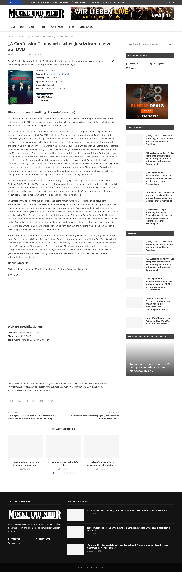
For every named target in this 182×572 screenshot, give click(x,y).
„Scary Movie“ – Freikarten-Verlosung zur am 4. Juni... (25, 463)
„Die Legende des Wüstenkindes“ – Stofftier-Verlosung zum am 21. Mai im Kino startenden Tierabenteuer (159, 178)
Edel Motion (49, 70)
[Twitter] (173, 2)
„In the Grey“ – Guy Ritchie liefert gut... (47, 2)
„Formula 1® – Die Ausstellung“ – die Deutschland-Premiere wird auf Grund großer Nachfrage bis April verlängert (127, 546)
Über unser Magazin (80, 2)
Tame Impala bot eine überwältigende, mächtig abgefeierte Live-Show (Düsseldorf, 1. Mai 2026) (128, 529)
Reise (71, 27)
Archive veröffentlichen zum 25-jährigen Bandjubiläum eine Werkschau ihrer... (149, 367)
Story (50, 401)
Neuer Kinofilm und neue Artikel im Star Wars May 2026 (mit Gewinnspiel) (158, 321)
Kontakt (96, 2)
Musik (31, 27)
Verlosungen (86, 27)
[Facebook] (166, 2)
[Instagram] (169, 2)
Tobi (19, 54)
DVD (11, 401)
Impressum (106, 2)
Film (43, 27)
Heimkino (30, 401)
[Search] (172, 27)
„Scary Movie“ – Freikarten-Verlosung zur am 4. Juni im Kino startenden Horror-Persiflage (159, 139)
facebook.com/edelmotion (59, 74)
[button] (24, 2)
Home (12, 27)
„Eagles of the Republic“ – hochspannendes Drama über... (101, 463)
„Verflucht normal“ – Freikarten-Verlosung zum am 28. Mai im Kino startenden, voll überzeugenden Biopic (158, 304)
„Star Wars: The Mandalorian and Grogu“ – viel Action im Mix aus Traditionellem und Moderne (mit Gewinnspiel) (160, 196)
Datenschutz (119, 2)
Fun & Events (57, 27)
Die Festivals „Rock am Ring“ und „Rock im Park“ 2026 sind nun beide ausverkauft (127, 510)
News (22, 27)
